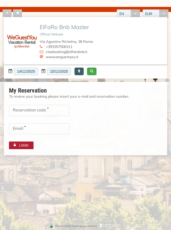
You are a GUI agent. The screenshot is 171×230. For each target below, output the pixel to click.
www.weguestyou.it (62, 57)
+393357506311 (59, 46)
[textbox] (26, 71)
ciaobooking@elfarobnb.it (66, 51)
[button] (79, 71)
